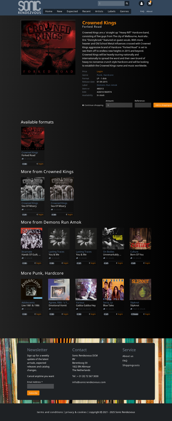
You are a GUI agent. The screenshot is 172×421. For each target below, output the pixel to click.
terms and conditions (50, 412)
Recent (86, 11)
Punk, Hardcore (105, 75)
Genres (124, 11)
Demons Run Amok (107, 85)
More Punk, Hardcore (42, 273)
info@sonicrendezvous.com (89, 382)
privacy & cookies (76, 412)
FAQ (142, 11)
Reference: (140, 100)
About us (128, 356)
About (150, 11)
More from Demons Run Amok (51, 222)
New (59, 11)
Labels (112, 11)
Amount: (110, 100)
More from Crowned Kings (47, 171)
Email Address (35, 382)
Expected (72, 11)
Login (100, 71)
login (40, 163)
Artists (99, 11)
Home (48, 11)
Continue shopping (92, 105)
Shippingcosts (131, 365)
